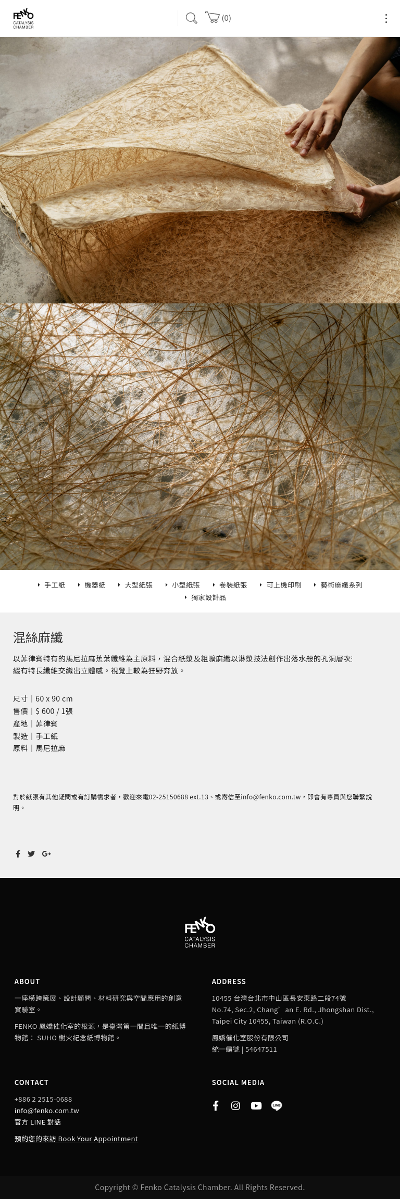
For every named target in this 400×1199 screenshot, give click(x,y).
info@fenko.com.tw (47, 1110)
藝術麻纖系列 (342, 585)
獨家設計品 (208, 597)
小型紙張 (186, 585)
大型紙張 (139, 585)
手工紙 (54, 585)
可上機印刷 (284, 585)
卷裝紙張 (233, 585)
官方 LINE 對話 (38, 1122)
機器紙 (94, 585)
